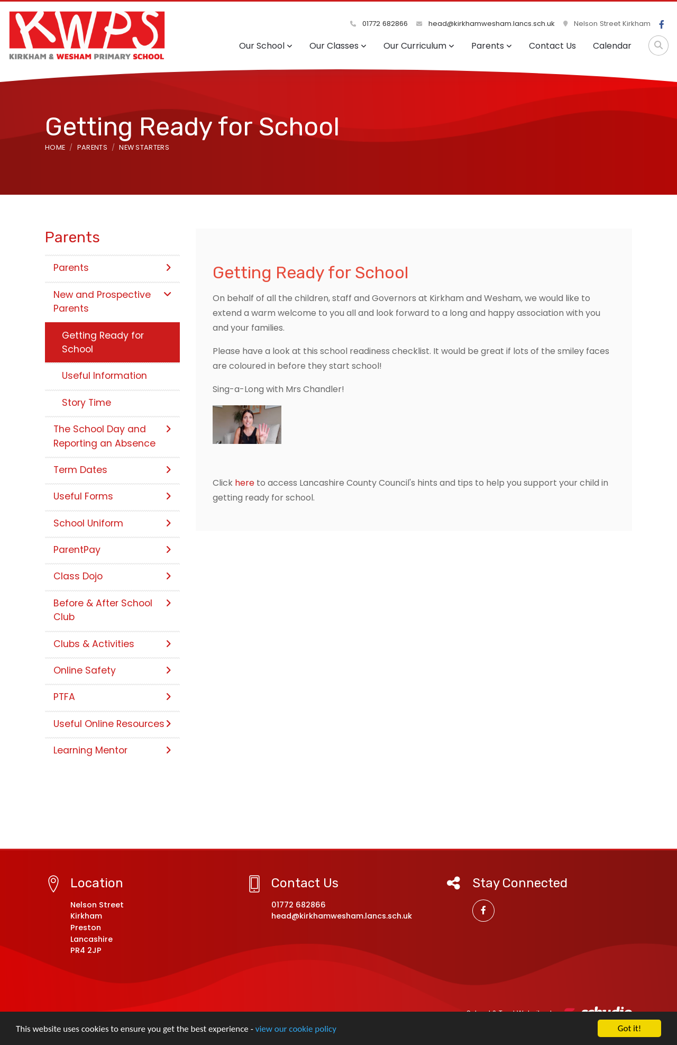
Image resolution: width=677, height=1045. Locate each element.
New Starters (144, 147)
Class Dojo (112, 576)
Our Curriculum (418, 46)
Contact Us (552, 46)
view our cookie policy (295, 1029)
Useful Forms (112, 496)
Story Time (86, 402)
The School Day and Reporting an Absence (112, 436)
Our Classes (338, 46)
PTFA (112, 696)
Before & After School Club (112, 610)
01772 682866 (379, 24)
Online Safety (112, 670)
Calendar (612, 46)
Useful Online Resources (112, 723)
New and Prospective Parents (112, 301)
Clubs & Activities (112, 644)
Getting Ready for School (103, 342)
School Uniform (112, 523)
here (246, 483)
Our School (265, 46)
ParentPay (112, 549)
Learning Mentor (112, 750)
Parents (491, 46)
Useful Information (104, 375)
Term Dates (112, 470)
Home (55, 147)
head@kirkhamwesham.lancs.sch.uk (485, 24)
